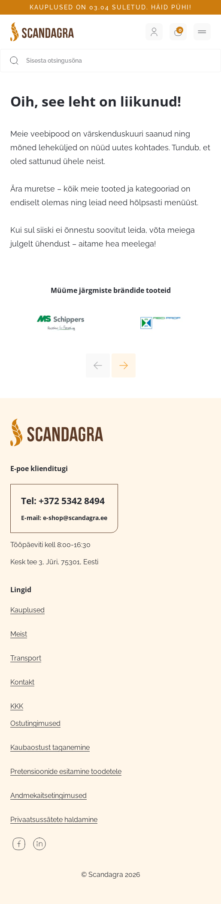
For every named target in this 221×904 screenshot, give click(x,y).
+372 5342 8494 (72, 501)
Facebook (18, 843)
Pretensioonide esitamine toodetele (65, 771)
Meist (18, 634)
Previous (98, 365)
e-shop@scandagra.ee (75, 518)
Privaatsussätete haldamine (53, 820)
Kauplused (27, 610)
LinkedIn (39, 843)
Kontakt (22, 682)
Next (124, 365)
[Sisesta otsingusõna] (110, 60)
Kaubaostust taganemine (50, 747)
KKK (16, 706)
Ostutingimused (35, 723)
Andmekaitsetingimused (48, 795)
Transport (25, 658)
